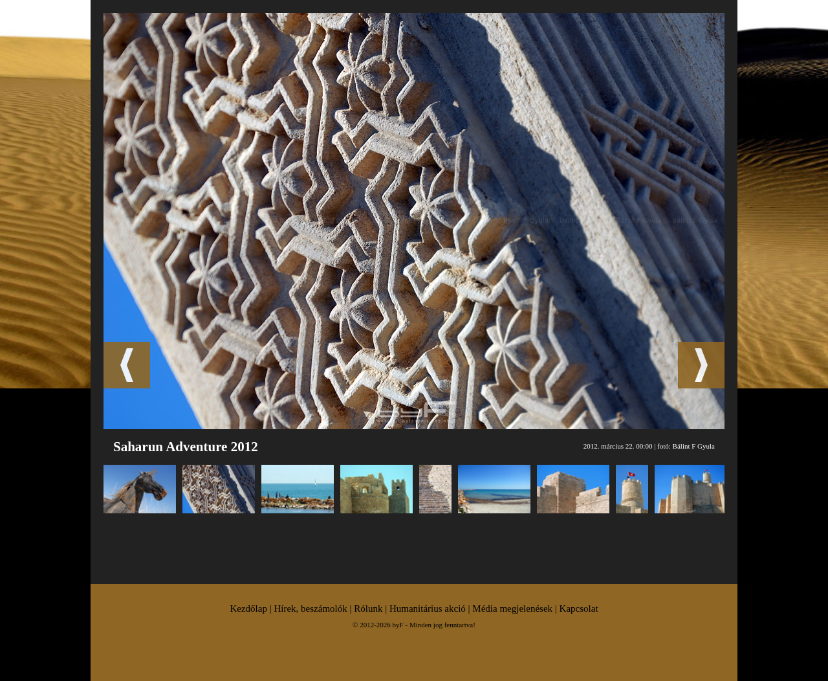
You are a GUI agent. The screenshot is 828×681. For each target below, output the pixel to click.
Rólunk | (371, 608)
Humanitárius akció (427, 608)
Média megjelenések (512, 608)
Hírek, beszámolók (310, 608)
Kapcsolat (579, 608)
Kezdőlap (248, 608)
